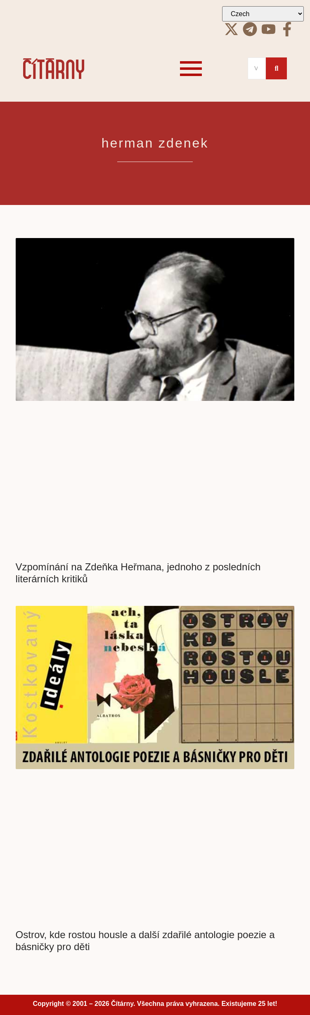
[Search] (257, 68)
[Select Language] (263, 13)
